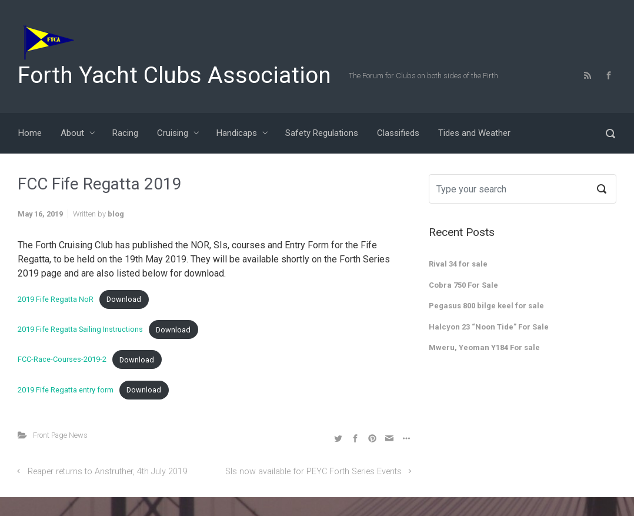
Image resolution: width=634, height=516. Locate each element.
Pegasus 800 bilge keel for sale (486, 305)
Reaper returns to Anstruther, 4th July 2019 (107, 472)
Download (123, 299)
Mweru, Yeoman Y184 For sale (484, 347)
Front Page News (60, 435)
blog (116, 213)
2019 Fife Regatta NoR (56, 299)
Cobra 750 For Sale (463, 285)
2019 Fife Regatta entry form (66, 389)
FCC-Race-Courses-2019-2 (62, 359)
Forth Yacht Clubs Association (174, 75)
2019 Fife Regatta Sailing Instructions (80, 329)
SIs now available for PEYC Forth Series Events (313, 472)
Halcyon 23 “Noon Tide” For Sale (489, 326)
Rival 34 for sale (458, 263)
